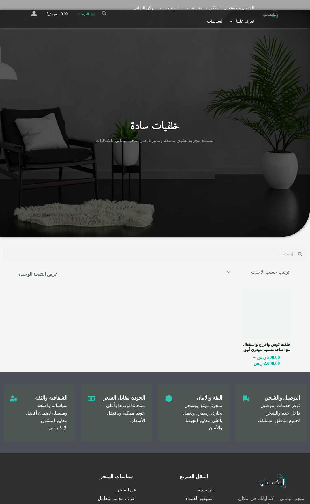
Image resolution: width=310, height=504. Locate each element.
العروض (169, 8)
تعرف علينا (241, 21)
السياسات (215, 21)
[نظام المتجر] (259, 272)
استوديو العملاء (200, 498)
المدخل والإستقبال (238, 8)
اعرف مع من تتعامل (117, 498)
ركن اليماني (143, 8)
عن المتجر (126, 490)
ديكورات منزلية (201, 8)
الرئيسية (206, 490)
